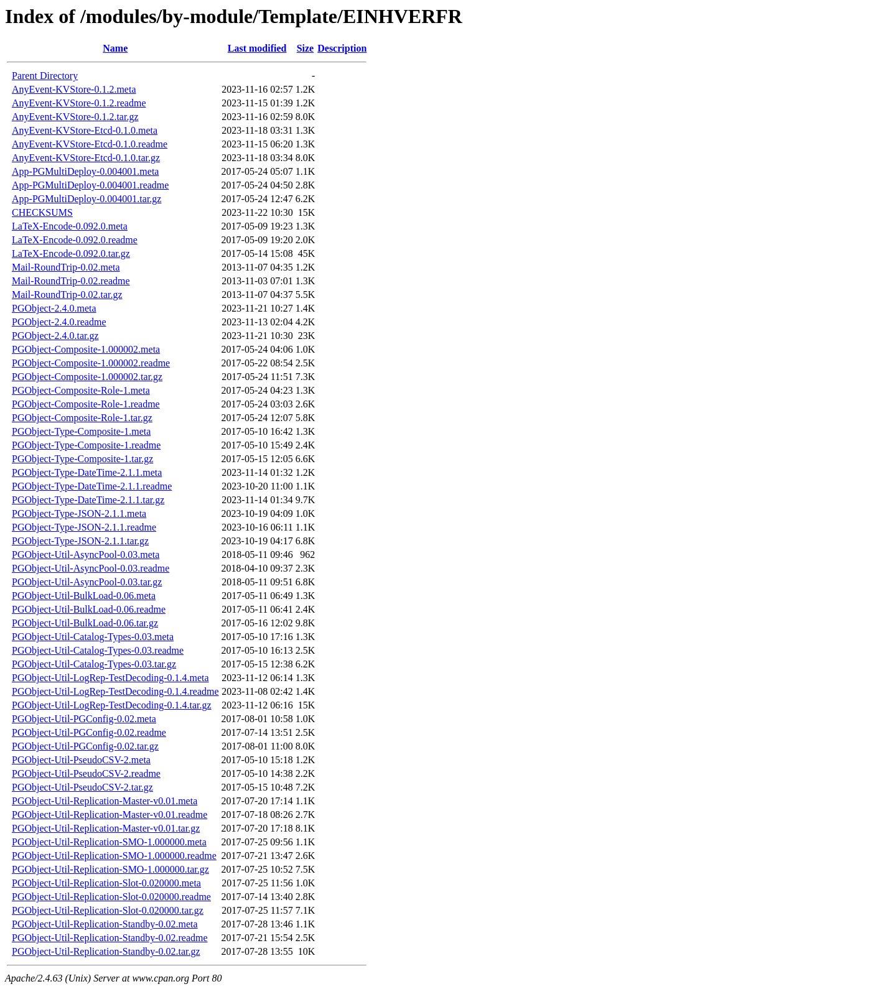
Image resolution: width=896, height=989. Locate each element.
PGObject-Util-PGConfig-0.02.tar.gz (85, 746)
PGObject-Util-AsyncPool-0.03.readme (90, 568)
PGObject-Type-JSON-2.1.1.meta (79, 513)
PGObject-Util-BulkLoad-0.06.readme (89, 609)
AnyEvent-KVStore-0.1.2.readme (79, 103)
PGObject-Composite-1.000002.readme (91, 363)
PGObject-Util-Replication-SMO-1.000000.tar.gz (110, 869)
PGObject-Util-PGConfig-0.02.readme (89, 732)
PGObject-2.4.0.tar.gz (55, 335)
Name (115, 48)
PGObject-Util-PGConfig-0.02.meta (84, 718)
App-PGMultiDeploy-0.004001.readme (90, 185)
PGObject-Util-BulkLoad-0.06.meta (84, 595)
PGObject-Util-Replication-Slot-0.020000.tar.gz (107, 910)
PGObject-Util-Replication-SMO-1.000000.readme (114, 855)
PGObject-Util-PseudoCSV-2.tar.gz (82, 787)
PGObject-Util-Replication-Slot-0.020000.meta (106, 883)
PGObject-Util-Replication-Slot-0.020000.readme (111, 896)
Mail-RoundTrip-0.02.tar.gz (67, 294)
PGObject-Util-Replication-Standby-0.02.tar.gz (106, 951)
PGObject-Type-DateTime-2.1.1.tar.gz (88, 499)
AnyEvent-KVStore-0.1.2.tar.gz (75, 116)
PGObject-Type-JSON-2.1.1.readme (84, 527)
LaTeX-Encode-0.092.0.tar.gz (71, 253)
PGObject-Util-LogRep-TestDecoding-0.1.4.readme (115, 691)
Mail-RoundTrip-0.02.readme (71, 281)
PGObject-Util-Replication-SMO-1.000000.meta (109, 842)
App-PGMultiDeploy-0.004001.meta (85, 171)
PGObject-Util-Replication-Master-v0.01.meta (104, 801)
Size (305, 48)
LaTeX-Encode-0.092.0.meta (70, 226)
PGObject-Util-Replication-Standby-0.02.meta (105, 924)
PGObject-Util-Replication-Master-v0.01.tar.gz (106, 828)
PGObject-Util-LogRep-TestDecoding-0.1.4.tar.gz (112, 705)
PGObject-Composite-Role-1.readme (86, 404)
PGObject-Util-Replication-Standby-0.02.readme (110, 937)
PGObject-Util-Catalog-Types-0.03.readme (98, 650)
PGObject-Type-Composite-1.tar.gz (82, 458)
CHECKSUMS (42, 212)
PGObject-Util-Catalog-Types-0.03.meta (93, 636)
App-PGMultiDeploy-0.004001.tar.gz (86, 198)
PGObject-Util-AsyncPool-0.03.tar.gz (87, 582)
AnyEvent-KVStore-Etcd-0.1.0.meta (84, 130)
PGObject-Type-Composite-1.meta (81, 431)
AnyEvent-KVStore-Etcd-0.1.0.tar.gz (86, 157)
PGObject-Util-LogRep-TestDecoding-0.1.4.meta (110, 677)
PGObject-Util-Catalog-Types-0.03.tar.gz (94, 664)
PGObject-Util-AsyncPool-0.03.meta (85, 554)
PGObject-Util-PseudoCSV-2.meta (81, 760)
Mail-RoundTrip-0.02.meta (66, 267)
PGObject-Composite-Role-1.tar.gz (82, 417)
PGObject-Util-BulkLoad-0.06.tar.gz (85, 623)
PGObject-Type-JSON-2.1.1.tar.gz (80, 541)
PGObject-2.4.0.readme (59, 322)
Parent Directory (45, 75)
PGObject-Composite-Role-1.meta (81, 390)
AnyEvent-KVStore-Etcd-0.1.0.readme (89, 144)
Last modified (257, 48)
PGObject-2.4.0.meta (54, 308)
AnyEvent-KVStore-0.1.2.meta (74, 89)
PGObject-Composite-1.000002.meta (86, 349)
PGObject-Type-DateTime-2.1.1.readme (92, 486)
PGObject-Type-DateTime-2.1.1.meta (87, 472)
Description (341, 48)
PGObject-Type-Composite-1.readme (86, 445)
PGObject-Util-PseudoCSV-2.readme (86, 773)
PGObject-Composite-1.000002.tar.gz (87, 376)
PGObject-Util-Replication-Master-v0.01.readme (109, 814)
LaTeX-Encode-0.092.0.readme (75, 239)
